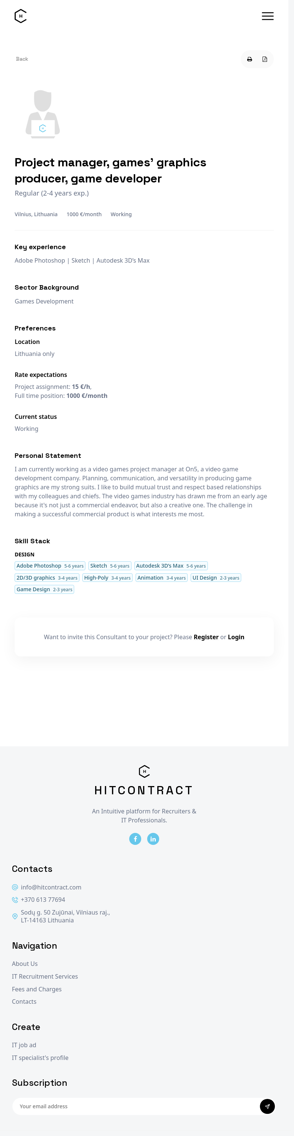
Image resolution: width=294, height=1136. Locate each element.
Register (206, 637)
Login (236, 637)
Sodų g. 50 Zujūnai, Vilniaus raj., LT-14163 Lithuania (61, 917)
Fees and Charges (37, 989)
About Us (25, 964)
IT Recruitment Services (45, 977)
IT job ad (24, 1045)
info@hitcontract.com (47, 887)
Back (22, 58)
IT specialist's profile (40, 1058)
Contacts (24, 1002)
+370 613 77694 (38, 900)
